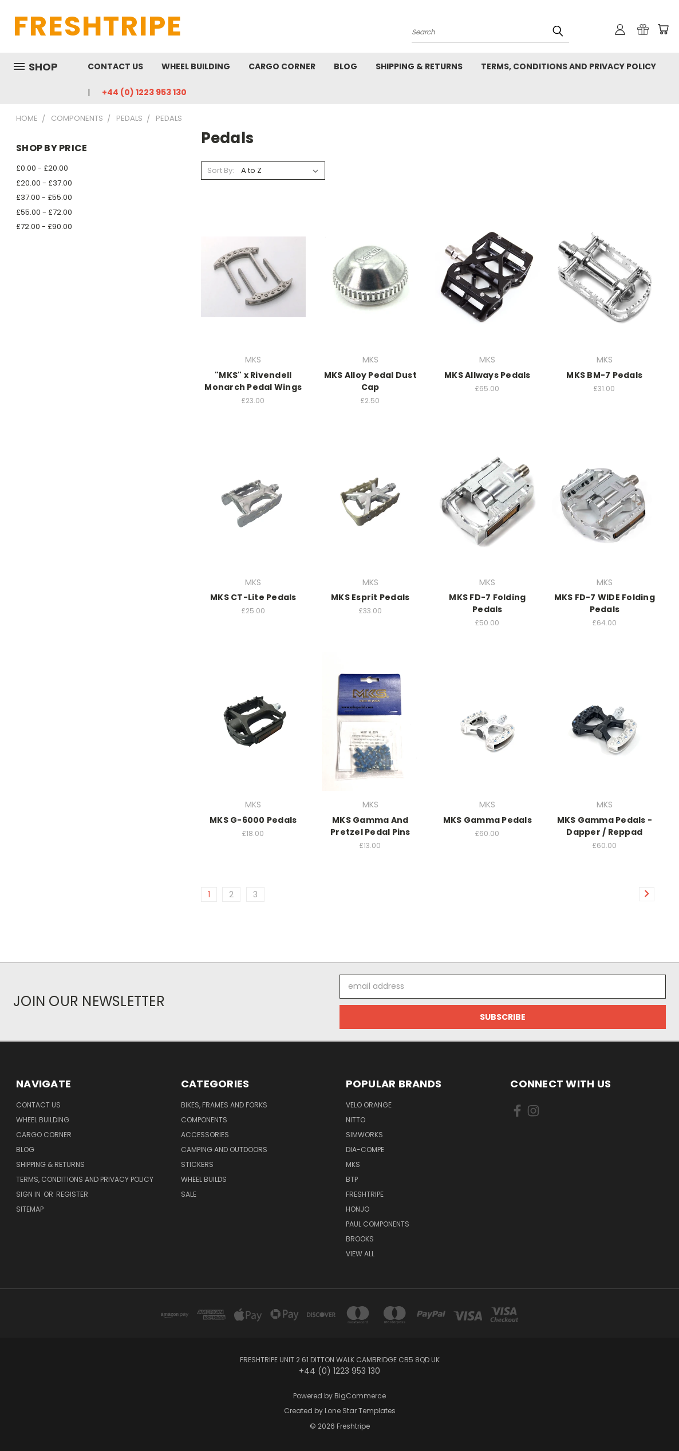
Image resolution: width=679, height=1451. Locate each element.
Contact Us (115, 66)
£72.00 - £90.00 (44, 226)
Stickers (197, 1164)
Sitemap (30, 1209)
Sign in (29, 1194)
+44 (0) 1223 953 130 (144, 92)
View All (360, 1254)
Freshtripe (365, 1194)
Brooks (360, 1239)
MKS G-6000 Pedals (253, 820)
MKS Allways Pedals (487, 375)
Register (72, 1194)
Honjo (357, 1209)
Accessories (205, 1134)
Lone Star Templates (360, 1410)
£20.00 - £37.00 (44, 183)
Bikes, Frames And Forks (224, 1105)
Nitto (355, 1120)
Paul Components (377, 1224)
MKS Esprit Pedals (370, 597)
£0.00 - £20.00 (42, 168)
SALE (188, 1194)
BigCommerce (360, 1396)
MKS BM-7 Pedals (604, 375)
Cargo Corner (281, 66)
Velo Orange (369, 1105)
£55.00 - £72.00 (44, 212)
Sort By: (220, 170)
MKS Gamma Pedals (487, 820)
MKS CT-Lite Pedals (253, 597)
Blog (345, 66)
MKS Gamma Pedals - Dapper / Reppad (605, 826)
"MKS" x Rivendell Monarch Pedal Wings (253, 381)
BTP (352, 1179)
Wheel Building (195, 66)
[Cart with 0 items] (663, 29)
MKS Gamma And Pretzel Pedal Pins (370, 826)
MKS (353, 1164)
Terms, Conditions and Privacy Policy (568, 66)
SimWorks (364, 1134)
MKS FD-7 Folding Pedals (487, 603)
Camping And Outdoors (224, 1149)
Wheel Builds (204, 1179)
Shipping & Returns (419, 66)
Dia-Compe (365, 1149)
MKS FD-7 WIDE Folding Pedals (604, 603)
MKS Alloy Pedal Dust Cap (370, 381)
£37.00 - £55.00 (44, 197)
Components (204, 1120)
